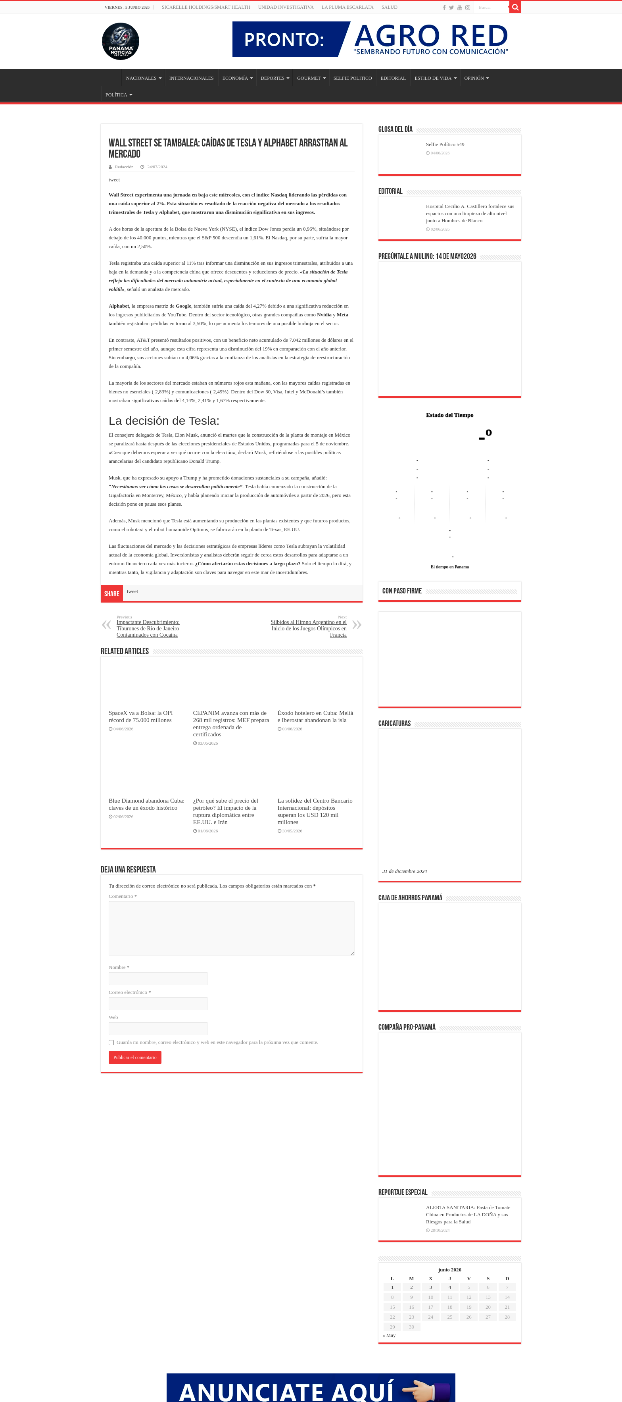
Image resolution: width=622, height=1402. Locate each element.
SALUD (389, 7)
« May (389, 1208)
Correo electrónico (130, 992)
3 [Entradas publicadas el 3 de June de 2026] (430, 1160)
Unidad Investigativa (286, 7)
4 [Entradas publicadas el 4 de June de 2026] (450, 1160)
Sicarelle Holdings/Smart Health (206, 7)
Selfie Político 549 (445, 144)
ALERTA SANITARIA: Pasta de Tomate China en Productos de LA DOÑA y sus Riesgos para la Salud (468, 1087)
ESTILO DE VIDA (433, 78)
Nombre (119, 967)
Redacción (124, 166)
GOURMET (309, 78)
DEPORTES (272, 78)
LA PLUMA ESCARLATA (348, 7)
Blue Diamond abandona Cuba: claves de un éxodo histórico (146, 804)
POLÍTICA (116, 95)
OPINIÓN (474, 78)
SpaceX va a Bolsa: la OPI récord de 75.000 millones (141, 716)
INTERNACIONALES (191, 78)
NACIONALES (141, 78)
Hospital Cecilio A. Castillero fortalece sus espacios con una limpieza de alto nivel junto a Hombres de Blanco (470, 213)
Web (113, 1017)
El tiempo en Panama (450, 566)
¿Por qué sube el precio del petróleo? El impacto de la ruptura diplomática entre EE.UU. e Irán (225, 811)
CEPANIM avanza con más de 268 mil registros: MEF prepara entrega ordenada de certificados (231, 723)
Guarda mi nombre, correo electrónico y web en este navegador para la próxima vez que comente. (218, 1042)
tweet (114, 180)
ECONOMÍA (235, 78)
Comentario (123, 896)
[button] (394, 659)
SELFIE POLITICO (353, 78)
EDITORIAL (393, 78)
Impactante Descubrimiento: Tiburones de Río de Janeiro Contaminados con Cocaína (157, 626)
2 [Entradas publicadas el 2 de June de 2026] (411, 1160)
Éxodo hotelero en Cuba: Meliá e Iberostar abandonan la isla (315, 716)
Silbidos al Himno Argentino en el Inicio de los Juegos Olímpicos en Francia (306, 626)
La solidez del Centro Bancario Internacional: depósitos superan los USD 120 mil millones (315, 811)
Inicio (111, 77)
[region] (449, 662)
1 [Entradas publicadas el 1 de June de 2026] (392, 1160)
